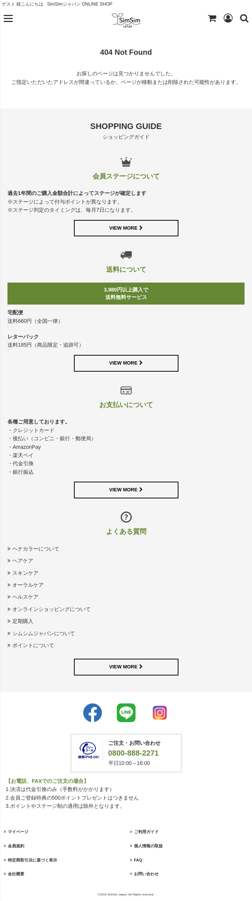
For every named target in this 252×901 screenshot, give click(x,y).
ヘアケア (22, 561)
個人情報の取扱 (148, 846)
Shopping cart (212, 17)
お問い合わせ (146, 874)
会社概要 (16, 874)
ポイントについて (33, 645)
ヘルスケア (25, 597)
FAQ (138, 860)
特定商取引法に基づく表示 (32, 860)
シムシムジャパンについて (43, 633)
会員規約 (16, 846)
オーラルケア (28, 585)
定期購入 (22, 621)
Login (228, 17)
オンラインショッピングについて (51, 609)
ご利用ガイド (146, 831)
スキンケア (25, 573)
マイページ (18, 831)
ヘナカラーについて (35, 549)
